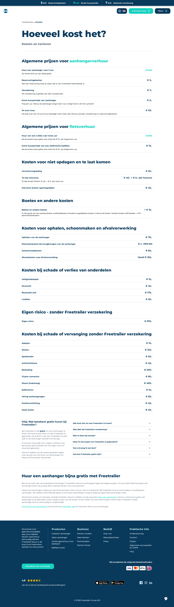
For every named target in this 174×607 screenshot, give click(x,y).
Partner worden (84, 533)
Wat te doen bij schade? (84, 435)
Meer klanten (83, 537)
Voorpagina (27, 22)
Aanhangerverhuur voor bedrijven (63, 542)
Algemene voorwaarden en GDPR (141, 546)
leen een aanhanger (107, 497)
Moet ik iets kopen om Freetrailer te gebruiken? (95, 442)
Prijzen (133, 541)
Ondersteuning (137, 533)
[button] (122, 11)
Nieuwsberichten (111, 537)
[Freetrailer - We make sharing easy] (14, 11)
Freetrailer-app (68, 506)
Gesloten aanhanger (61, 533)
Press (106, 541)
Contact (133, 537)
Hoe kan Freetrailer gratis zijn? (87, 454)
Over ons (107, 533)
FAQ (132, 551)
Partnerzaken (83, 541)
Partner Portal (83, 545)
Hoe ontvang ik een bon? (84, 448)
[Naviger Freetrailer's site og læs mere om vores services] (162, 11)
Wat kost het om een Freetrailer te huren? (92, 423)
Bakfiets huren (58, 547)
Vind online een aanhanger (34, 506)
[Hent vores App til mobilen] (141, 11)
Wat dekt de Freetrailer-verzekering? (90, 429)
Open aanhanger (59, 537)
